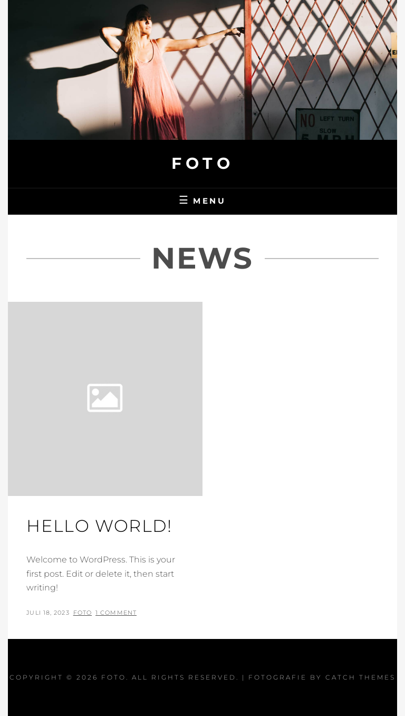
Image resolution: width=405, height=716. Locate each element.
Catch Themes (360, 677)
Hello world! (99, 525)
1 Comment (116, 612)
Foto (202, 163)
